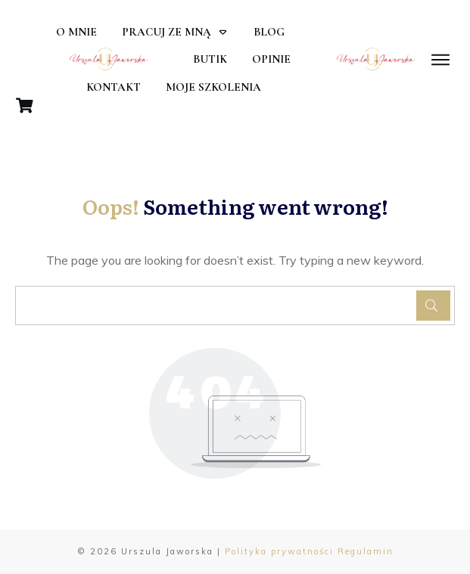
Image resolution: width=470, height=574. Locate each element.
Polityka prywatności (279, 551)
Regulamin (366, 551)
